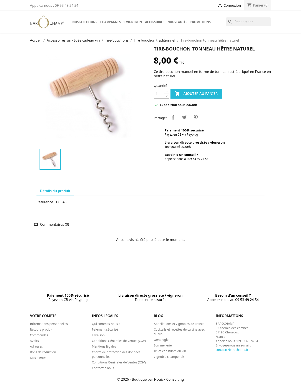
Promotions (200, 22)
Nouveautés (177, 22)
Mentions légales (104, 346)
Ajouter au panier (196, 94)
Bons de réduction (43, 352)
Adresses (36, 346)
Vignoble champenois (169, 357)
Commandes (39, 335)
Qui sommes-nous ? (106, 324)
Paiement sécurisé (105, 329)
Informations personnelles (49, 324)
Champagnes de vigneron (121, 22)
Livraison (98, 335)
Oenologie (161, 340)
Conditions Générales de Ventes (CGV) (119, 341)
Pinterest (195, 117)
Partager (173, 117)
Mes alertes (38, 358)
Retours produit (41, 329)
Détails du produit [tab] (55, 190)
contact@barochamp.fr (232, 350)
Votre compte (43, 315)
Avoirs (34, 341)
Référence (44, 202)
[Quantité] (159, 94)
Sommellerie (163, 345)
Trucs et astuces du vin (170, 351)
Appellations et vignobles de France (179, 324)
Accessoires (154, 22)
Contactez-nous (103, 368)
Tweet (184, 117)
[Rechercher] (248, 21)
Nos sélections (84, 22)
